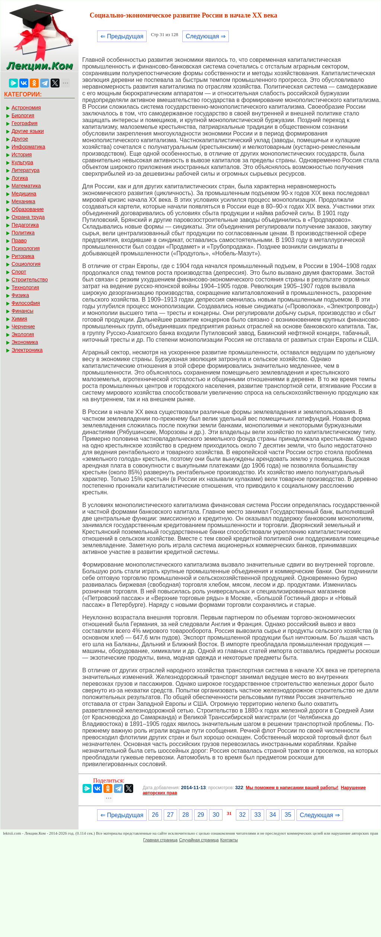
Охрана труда (28, 217)
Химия (19, 319)
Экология (23, 334)
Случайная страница (198, 840)
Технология (25, 287)
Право (19, 240)
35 (288, 815)
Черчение (23, 326)
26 (155, 815)
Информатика (28, 147)
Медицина (24, 194)
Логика (20, 178)
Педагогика (25, 225)
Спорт (19, 272)
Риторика (23, 256)
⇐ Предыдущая (121, 36)
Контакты (229, 840)
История (22, 154)
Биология (23, 115)
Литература (25, 170)
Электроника (27, 350)
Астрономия (26, 108)
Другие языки (28, 131)
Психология (26, 248)
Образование (28, 209)
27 (170, 815)
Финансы (22, 311)
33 (257, 815)
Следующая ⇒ (205, 36)
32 (242, 815)
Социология (26, 264)
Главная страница (160, 840)
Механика (23, 201)
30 (215, 815)
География (25, 123)
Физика (20, 295)
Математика (26, 186)
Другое (20, 139)
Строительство (30, 280)
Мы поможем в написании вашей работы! (292, 787)
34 (272, 815)
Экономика (25, 342)
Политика (23, 233)
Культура (22, 162)
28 (185, 815)
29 (201, 815)
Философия (26, 303)
